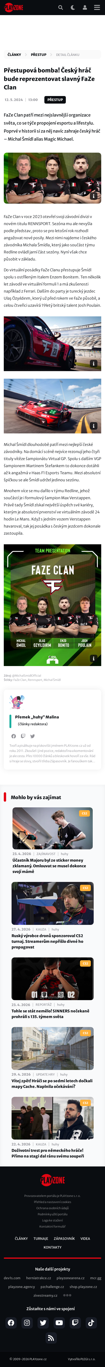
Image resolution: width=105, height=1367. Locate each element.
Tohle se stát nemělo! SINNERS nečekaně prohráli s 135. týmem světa (50, 1014)
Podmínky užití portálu (52, 1214)
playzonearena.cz (70, 1278)
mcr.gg (95, 1278)
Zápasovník (64, 1239)
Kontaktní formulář (52, 1226)
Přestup (38, 55)
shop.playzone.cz (83, 1287)
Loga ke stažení (52, 1220)
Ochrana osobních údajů (52, 1208)
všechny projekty (67, 1295)
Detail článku (67, 55)
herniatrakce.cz (38, 1278)
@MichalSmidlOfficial (26, 675)
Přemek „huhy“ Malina (37, 717)
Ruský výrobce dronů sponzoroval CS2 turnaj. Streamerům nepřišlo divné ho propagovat (47, 941)
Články (14, 55)
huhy (64, 854)
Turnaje (41, 1239)
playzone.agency (21, 1287)
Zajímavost (46, 854)
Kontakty (53, 1247)
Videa (85, 1239)
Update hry (45, 1075)
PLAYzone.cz (37, 1359)
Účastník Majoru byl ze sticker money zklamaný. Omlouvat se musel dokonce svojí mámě (49, 866)
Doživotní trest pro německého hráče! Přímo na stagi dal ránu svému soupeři (48, 1153)
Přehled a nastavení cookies (52, 1202)
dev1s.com (12, 1278)
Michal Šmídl (52, 680)
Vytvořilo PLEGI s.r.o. (82, 1359)
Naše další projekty (52, 1269)
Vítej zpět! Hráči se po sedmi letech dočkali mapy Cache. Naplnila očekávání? (52, 1083)
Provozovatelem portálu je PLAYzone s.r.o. (52, 1196)
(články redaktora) (33, 724)
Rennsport (35, 680)
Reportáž (44, 1005)
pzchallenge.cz (52, 1287)
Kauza (41, 929)
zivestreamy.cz (45, 1295)
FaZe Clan (19, 680)
